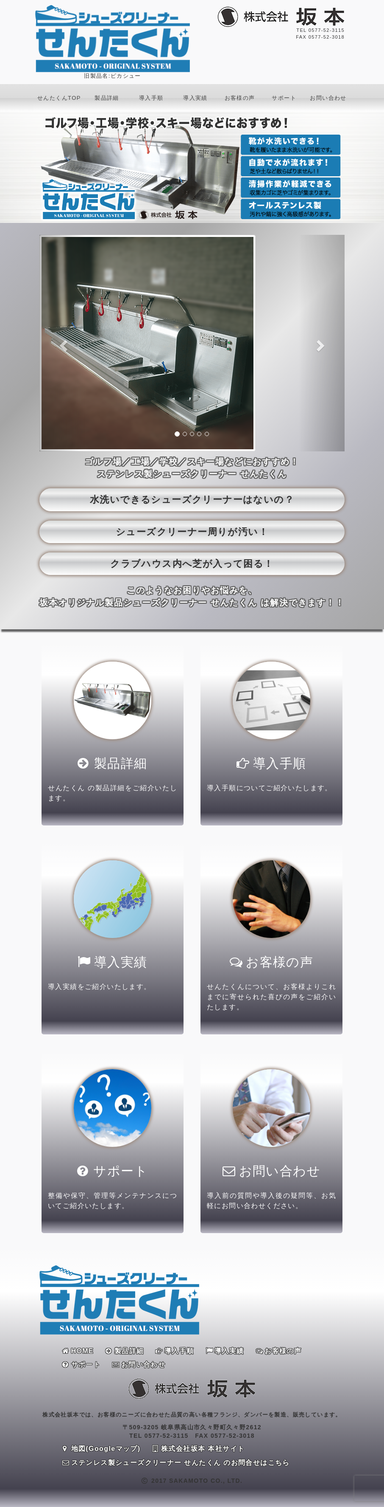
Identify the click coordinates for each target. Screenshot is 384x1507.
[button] (62, 343)
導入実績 (195, 98)
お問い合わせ (328, 98)
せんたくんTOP (59, 98)
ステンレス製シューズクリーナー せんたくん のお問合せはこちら (176, 1462)
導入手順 (151, 98)
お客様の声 (240, 98)
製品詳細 (107, 98)
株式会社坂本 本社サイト (199, 1448)
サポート (284, 98)
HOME (78, 1351)
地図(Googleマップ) (101, 1448)
